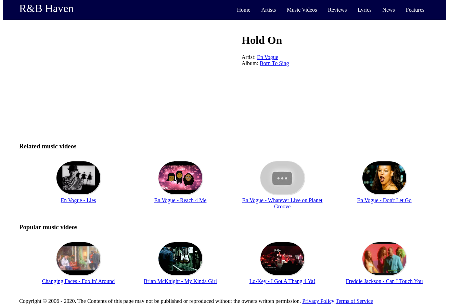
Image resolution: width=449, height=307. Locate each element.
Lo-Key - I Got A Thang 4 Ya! (282, 281)
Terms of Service (354, 301)
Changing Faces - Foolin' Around (78, 281)
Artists (268, 10)
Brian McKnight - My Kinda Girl (180, 281)
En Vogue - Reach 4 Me (180, 200)
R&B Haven (46, 8)
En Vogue (267, 57)
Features (415, 10)
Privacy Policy (318, 301)
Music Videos (302, 10)
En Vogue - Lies (78, 200)
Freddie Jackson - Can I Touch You (384, 281)
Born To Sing (274, 63)
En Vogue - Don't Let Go (384, 200)
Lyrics (364, 10)
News (388, 10)
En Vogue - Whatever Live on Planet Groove (282, 203)
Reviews (337, 10)
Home (243, 10)
